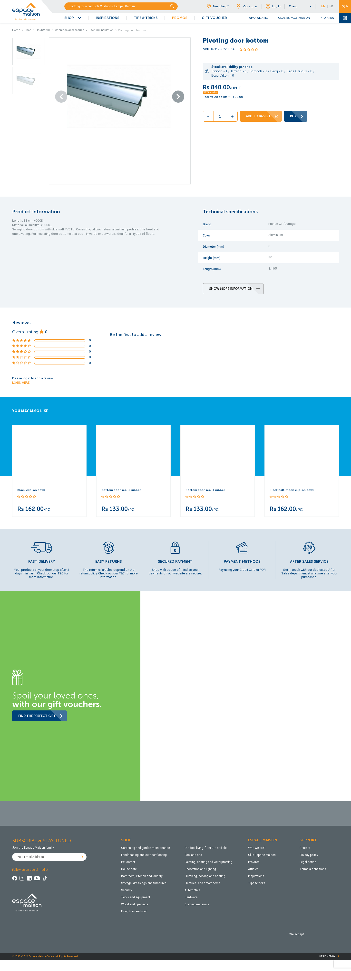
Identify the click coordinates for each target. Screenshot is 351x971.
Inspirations (256, 876)
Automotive (192, 890)
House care (129, 869)
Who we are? (256, 848)
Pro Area (254, 862)
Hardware (191, 897)
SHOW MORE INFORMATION (234, 288)
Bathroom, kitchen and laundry (142, 876)
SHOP (69, 18)
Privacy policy (309, 855)
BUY (297, 116)
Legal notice (308, 862)
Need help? (218, 6)
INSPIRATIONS (107, 18)
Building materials (197, 904)
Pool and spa (193, 855)
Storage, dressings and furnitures (143, 883)
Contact (305, 848)
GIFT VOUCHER (214, 18)
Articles (253, 869)
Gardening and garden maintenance (145, 848)
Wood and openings (134, 904)
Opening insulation (101, 30)
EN (323, 6)
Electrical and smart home (202, 883)
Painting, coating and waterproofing (208, 862)
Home (16, 30)
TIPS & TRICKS (145, 18)
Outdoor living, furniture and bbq (206, 848)
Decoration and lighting (200, 869)
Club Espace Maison (262, 855)
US (337, 956)
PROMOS (179, 18)
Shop (28, 30)
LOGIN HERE (20, 382)
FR (331, 6)
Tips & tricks (256, 883)
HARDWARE (43, 30)
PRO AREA (327, 17)
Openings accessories (69, 30)
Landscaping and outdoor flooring (144, 855)
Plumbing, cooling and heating (205, 876)
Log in (273, 6)
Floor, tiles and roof (134, 911)
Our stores (247, 6)
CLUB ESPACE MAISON (294, 17)
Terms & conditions (313, 869)
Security (126, 890)
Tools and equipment (135, 897)
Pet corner (128, 862)
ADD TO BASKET (262, 116)
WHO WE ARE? (258, 17)
